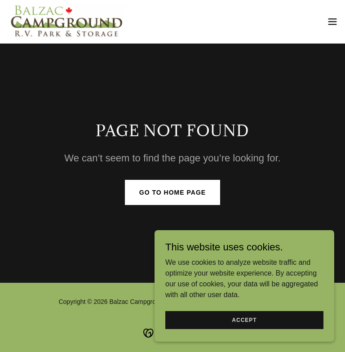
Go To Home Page (172, 192)
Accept (244, 319)
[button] (332, 22)
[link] (67, 22)
